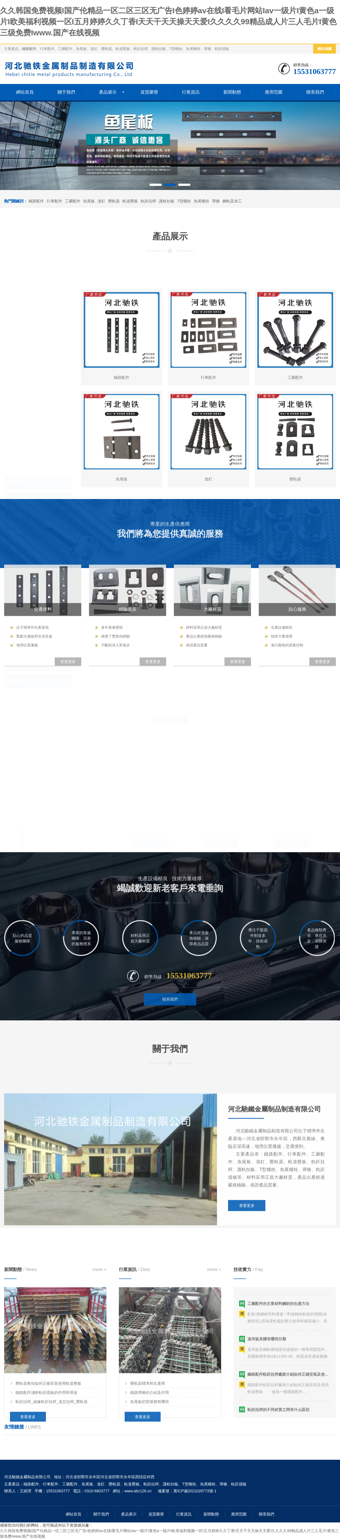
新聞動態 (232, 92)
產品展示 (108, 92)
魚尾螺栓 (201, 201)
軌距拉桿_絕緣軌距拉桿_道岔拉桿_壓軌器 (51, 1526)
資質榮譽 (149, 92)
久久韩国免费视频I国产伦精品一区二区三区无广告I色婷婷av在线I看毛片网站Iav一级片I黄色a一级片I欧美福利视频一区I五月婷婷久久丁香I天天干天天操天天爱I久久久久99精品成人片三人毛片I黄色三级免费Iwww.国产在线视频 (168, 21)
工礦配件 (72, 201)
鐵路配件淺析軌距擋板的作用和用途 (46, 1517)
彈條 (216, 201)
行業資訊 (191, 92)
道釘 (101, 201)
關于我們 (66, 92)
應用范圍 (274, 92)
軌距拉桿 (148, 201)
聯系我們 (315, 92)
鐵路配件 (29, 49)
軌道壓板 (130, 201)
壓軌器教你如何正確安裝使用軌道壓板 (48, 1508)
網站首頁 (25, 92)
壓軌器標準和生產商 (147, 1508)
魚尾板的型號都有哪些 (149, 1526)
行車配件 (54, 201)
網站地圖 (324, 49)
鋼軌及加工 (232, 201)
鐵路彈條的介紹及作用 (149, 1517)
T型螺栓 (184, 201)
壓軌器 (114, 201)
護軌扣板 (166, 201)
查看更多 (247, 1314)
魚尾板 (89, 201)
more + (99, 1394)
